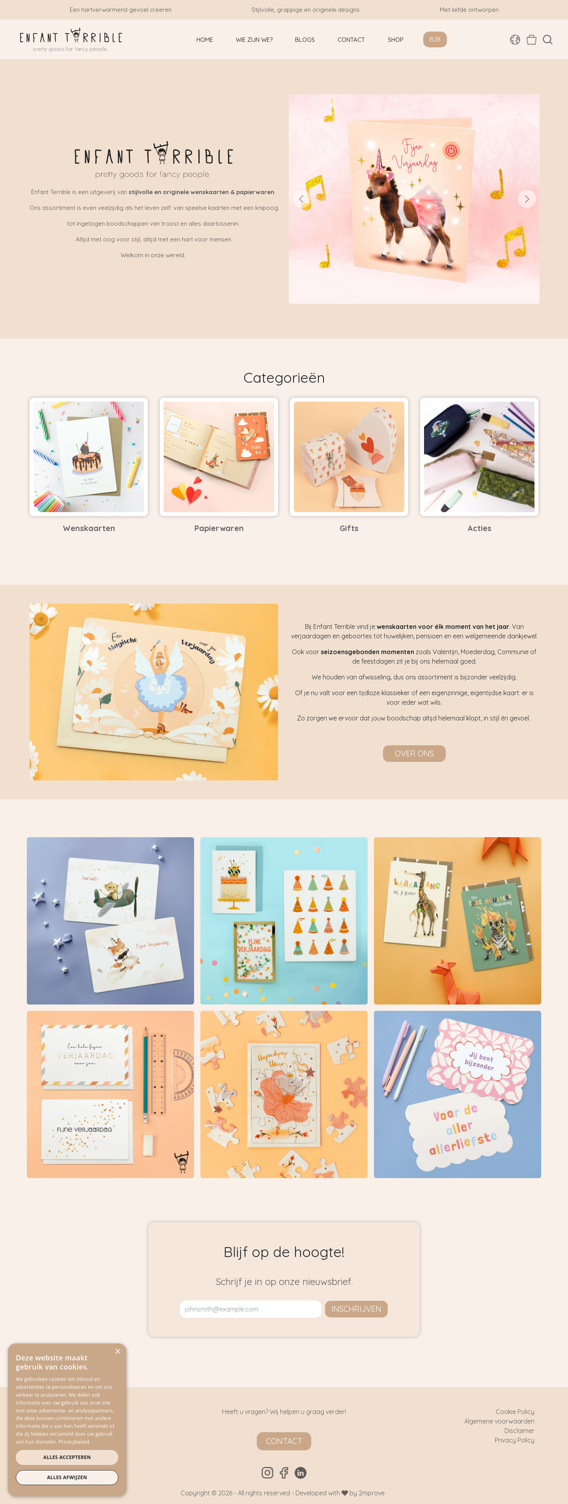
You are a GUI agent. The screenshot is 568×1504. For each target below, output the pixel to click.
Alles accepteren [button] (67, 1457)
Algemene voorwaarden (499, 1421)
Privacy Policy (514, 1440)
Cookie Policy (515, 1412)
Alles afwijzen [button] (67, 1477)
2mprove (372, 1493)
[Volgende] (527, 199)
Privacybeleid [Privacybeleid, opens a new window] (74, 1442)
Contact (284, 1441)
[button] (547, 39)
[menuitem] (204, 40)
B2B (435, 39)
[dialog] (67, 1419)
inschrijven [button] (356, 1309)
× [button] (117, 1352)
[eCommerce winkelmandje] (531, 39)
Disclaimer (519, 1431)
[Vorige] (301, 199)
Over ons (414, 753)
